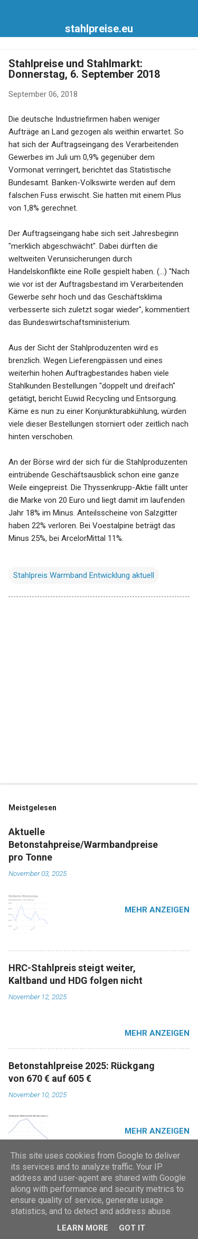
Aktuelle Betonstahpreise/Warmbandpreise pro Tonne (83, 844)
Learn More (82, 1228)
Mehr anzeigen (157, 910)
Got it (132, 1228)
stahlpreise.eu (99, 28)
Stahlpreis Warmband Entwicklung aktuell (83, 575)
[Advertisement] (99, 692)
